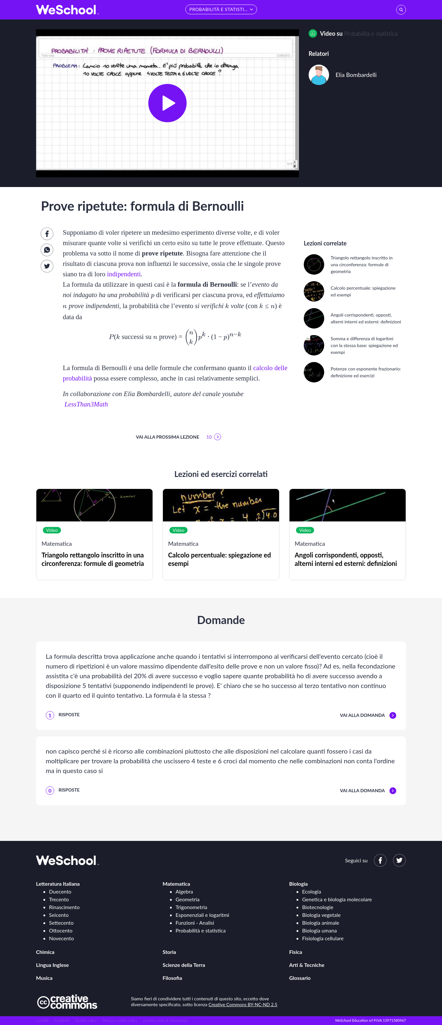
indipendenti (124, 274)
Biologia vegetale (321, 915)
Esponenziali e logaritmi (202, 915)
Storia (169, 952)
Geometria (188, 899)
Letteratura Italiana (58, 884)
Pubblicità (62, 1020)
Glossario (300, 978)
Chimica (45, 952)
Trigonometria (191, 907)
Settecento (61, 922)
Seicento (58, 915)
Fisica (295, 952)
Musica (44, 978)
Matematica (176, 884)
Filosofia (172, 978)
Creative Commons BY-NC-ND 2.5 (243, 1004)
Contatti (42, 1020)
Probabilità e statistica (371, 33)
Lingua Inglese (52, 965)
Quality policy (85, 1020)
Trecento (59, 899)
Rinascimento (64, 907)
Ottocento (60, 930)
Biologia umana (319, 930)
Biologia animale (320, 922)
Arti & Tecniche (307, 965)
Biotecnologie (317, 907)
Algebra (184, 891)
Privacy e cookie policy (120, 1020)
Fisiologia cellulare (323, 938)
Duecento (60, 891)
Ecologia (311, 891)
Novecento (61, 938)
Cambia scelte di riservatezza (165, 1020)
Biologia (298, 884)
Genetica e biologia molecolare (337, 899)
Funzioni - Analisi (195, 922)
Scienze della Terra (184, 965)
